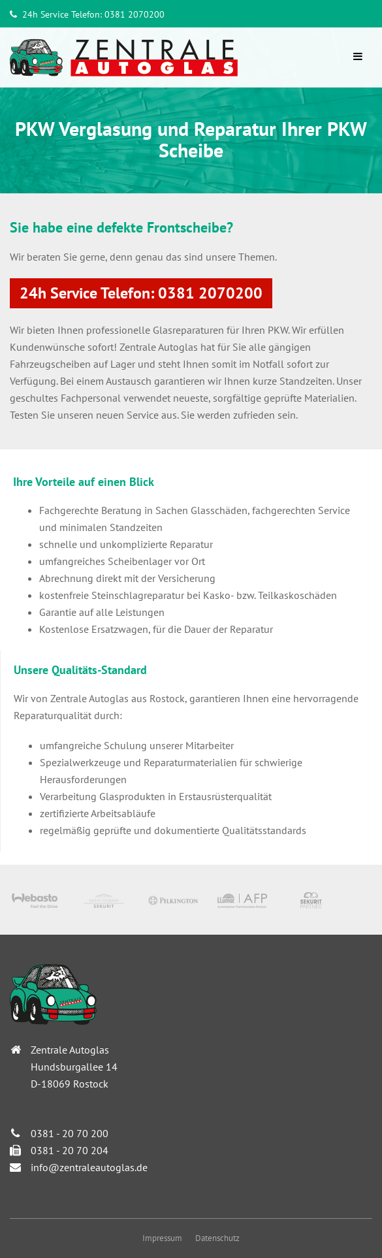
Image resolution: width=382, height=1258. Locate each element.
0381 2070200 (134, 14)
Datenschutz (217, 1238)
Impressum (162, 1238)
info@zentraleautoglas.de (89, 1167)
